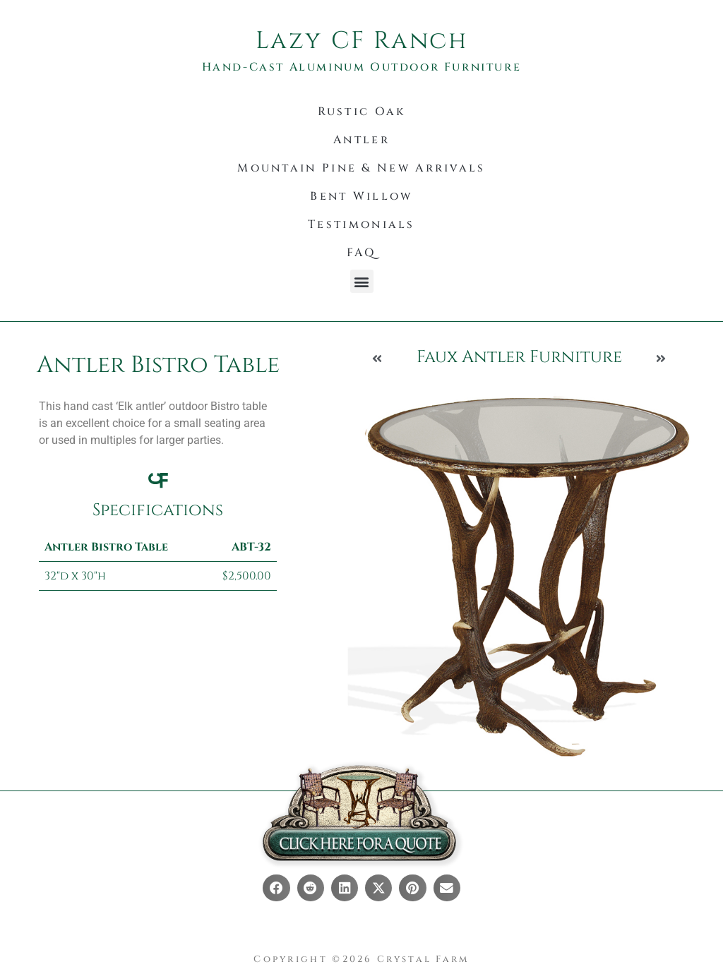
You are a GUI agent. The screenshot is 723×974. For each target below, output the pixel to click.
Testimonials (361, 224)
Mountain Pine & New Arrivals (361, 168)
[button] (362, 281)
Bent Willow (361, 196)
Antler (361, 140)
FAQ (361, 252)
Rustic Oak (362, 111)
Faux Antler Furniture (519, 357)
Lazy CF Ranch (362, 41)
